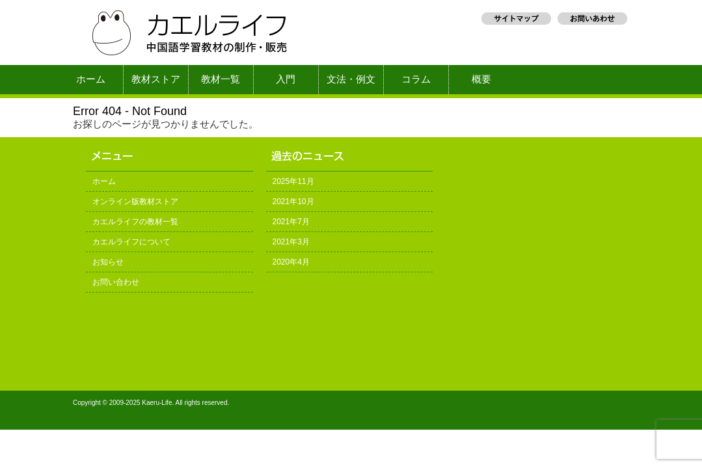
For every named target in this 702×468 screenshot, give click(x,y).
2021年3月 (291, 241)
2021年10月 (293, 201)
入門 (285, 79)
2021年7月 (291, 221)
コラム (416, 79)
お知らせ (108, 261)
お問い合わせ (115, 282)
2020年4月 (291, 261)
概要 (481, 79)
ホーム (90, 79)
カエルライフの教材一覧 (135, 221)
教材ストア (155, 79)
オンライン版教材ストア (135, 201)
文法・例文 (351, 79)
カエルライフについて (131, 241)
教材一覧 (220, 79)
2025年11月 (293, 181)
